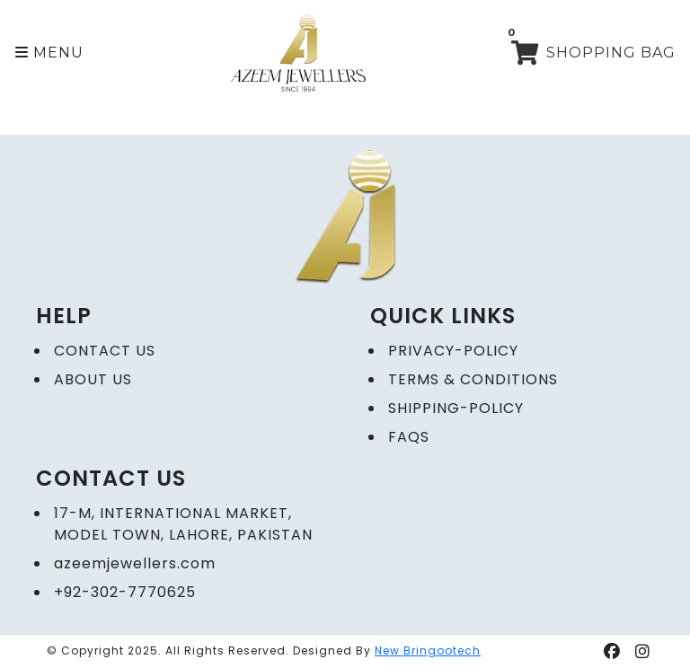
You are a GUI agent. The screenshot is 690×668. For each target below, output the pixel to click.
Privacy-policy (453, 350)
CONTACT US (104, 350)
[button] (49, 53)
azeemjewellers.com (135, 563)
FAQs (408, 436)
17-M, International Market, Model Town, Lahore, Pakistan (183, 524)
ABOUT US (93, 379)
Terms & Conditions (473, 379)
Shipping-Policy (456, 408)
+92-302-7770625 (125, 592)
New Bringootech (428, 650)
